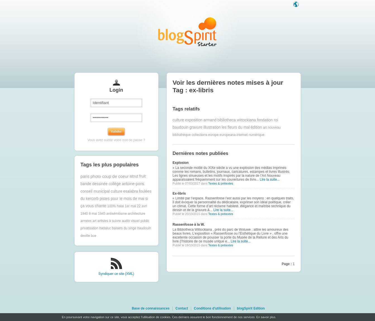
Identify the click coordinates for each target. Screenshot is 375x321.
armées (86, 221)
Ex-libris (179, 193)
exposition (193, 120)
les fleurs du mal (236, 127)
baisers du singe (124, 228)
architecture (136, 214)
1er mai (130, 206)
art (94, 221)
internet (242, 135)
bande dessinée (94, 184)
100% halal (115, 206)
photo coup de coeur (109, 176)
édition (256, 127)
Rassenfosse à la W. (189, 224)
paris (85, 176)
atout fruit (138, 176)
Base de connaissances (150, 308)
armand (209, 120)
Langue (296, 4)
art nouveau (272, 127)
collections (199, 135)
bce (93, 236)
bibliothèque (182, 135)
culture (116, 191)
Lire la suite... (270, 179)
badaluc (105, 228)
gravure (195, 127)
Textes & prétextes (220, 183)
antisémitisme (116, 214)
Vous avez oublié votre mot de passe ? (116, 140)
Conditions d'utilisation (212, 308)
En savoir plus (265, 317)
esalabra (130, 191)
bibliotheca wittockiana (236, 120)
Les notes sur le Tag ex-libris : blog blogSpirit (187, 31)
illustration (212, 127)
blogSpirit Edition (251, 308)
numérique (256, 135)
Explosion (180, 163)
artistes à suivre (109, 221)
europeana (227, 135)
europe (213, 135)
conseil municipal (95, 191)
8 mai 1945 (97, 214)
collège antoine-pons (126, 184)
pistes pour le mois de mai (122, 199)
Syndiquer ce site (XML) (116, 274)
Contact (181, 308)
